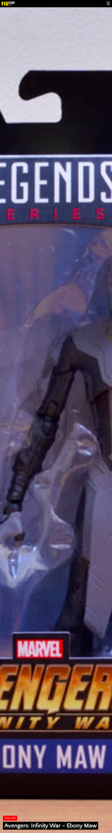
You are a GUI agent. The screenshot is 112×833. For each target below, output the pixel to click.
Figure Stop (12, 3)
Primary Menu (108, 3)
